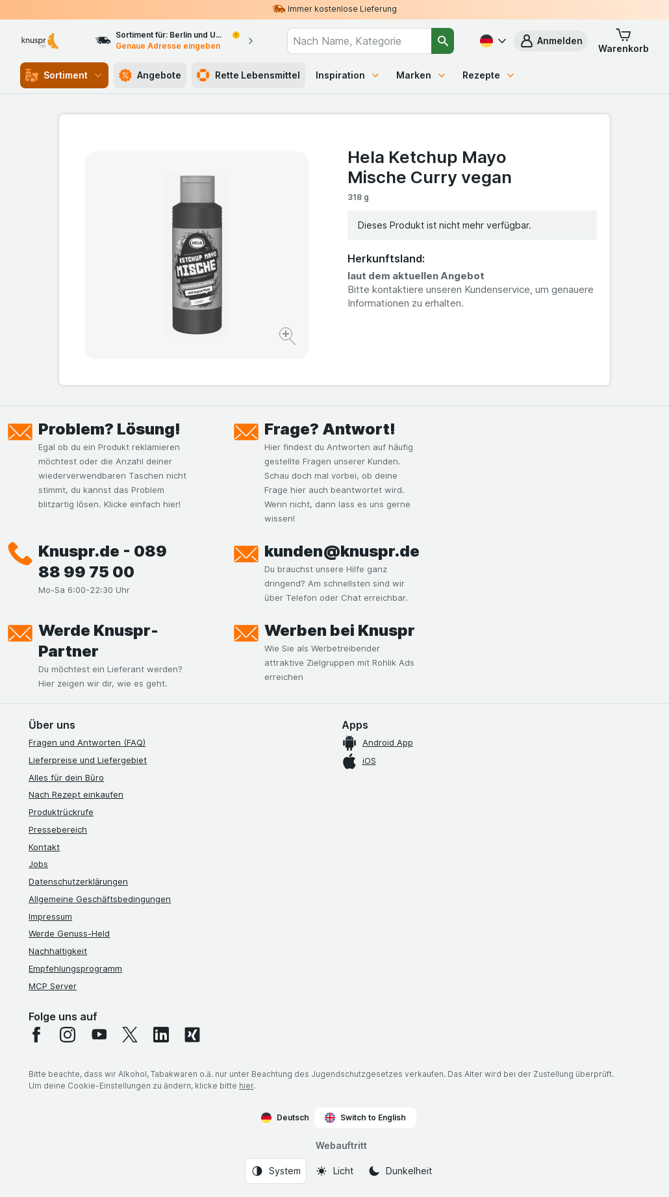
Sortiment (64, 75)
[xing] (192, 1034)
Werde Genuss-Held (69, 933)
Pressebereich (58, 829)
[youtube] (99, 1034)
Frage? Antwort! (330, 429)
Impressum (50, 916)
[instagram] (67, 1034)
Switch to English (365, 1118)
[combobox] (359, 41)
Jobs (38, 864)
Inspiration (348, 75)
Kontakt (44, 847)
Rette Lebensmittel (248, 75)
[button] (551, 41)
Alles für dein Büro (66, 777)
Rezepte (489, 75)
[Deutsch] (492, 41)
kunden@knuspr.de (342, 551)
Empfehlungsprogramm (75, 968)
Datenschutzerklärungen (78, 881)
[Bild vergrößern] (288, 338)
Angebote (150, 75)
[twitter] (130, 1034)
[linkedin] (161, 1034)
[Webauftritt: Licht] (334, 1171)
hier (246, 1085)
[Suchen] (442, 41)
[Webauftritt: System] (276, 1171)
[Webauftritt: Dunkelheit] (400, 1171)
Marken (421, 75)
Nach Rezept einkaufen (76, 794)
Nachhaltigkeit (58, 951)
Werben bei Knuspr (339, 630)
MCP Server (53, 986)
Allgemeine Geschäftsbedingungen (100, 899)
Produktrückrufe (61, 812)
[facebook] (36, 1034)
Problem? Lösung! (109, 429)
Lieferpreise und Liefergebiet (88, 760)
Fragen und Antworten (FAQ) (87, 742)
